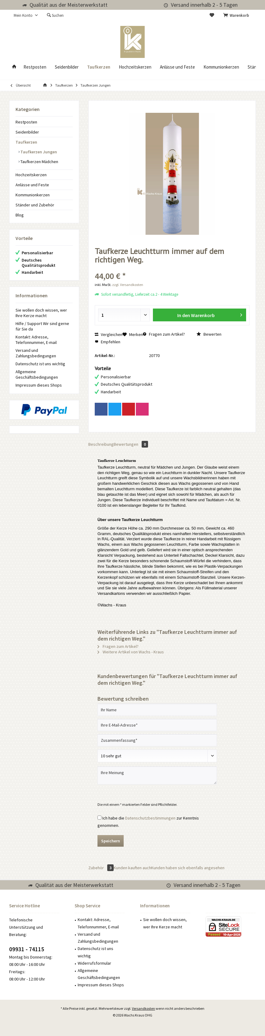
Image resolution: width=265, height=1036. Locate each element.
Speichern (110, 841)
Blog (20, 215)
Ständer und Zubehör (35, 205)
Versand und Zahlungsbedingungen (36, 353)
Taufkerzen (26, 142)
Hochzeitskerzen (31, 174)
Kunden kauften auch (132, 867)
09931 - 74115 (26, 949)
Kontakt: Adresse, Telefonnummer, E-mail (36, 339)
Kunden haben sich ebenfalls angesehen (187, 867)
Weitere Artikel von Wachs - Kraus (130, 652)
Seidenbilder (27, 132)
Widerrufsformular (94, 963)
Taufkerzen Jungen (38, 152)
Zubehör (101, 867)
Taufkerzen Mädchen (38, 161)
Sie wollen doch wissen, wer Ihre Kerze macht (41, 312)
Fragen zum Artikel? (164, 334)
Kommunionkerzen (33, 195)
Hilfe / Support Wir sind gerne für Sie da (42, 326)
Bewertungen (131, 444)
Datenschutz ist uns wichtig (40, 363)
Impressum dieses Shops (39, 385)
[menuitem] (237, 15)
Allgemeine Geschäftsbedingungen (37, 374)
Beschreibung (101, 444)
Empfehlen (107, 342)
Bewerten (208, 334)
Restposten (26, 122)
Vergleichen (108, 334)
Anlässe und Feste (32, 185)
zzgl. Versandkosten (127, 284)
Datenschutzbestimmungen (150, 818)
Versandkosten (143, 1008)
